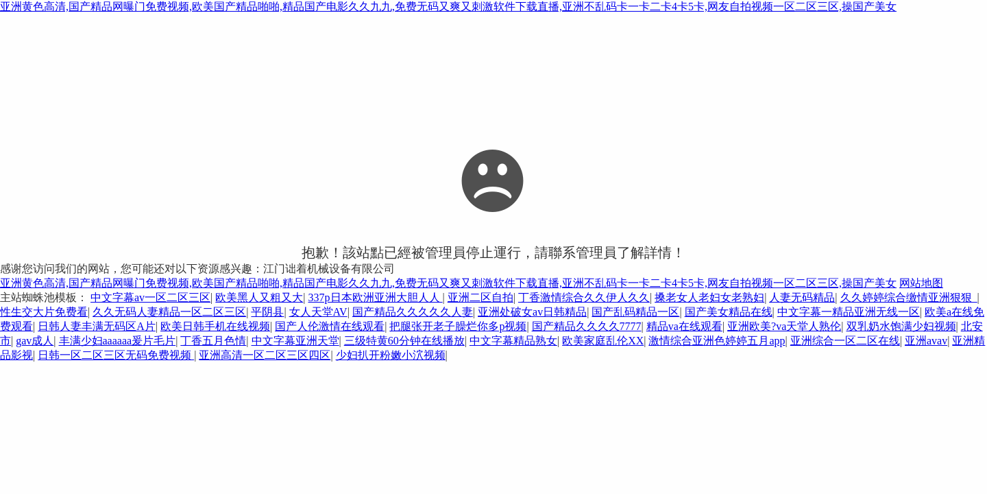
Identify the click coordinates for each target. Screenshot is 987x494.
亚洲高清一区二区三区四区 (264, 355)
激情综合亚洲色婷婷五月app (716, 340)
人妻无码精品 (802, 297)
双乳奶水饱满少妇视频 (901, 326)
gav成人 (34, 340)
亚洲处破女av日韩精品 (532, 312)
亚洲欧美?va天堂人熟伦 (784, 326)
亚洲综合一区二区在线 (845, 340)
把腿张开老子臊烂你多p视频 (457, 326)
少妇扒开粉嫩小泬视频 (391, 355)
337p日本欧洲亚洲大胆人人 (375, 297)
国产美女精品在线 (728, 312)
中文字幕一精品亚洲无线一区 (848, 312)
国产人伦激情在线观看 (330, 326)
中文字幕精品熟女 (513, 340)
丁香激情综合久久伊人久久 (584, 297)
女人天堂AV (318, 312)
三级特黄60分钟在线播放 (404, 340)
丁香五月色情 (213, 340)
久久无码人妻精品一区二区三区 (169, 312)
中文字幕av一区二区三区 (150, 297)
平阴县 (267, 312)
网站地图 (921, 283)
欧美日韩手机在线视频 (215, 326)
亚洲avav (926, 340)
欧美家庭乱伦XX (603, 340)
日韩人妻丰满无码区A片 (97, 326)
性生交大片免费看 (44, 312)
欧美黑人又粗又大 (259, 297)
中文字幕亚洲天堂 (295, 340)
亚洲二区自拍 (480, 297)
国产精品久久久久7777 (587, 326)
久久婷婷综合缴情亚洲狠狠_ (908, 297)
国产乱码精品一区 (635, 312)
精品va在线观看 (684, 326)
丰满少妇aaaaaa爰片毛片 (117, 340)
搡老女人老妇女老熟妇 (709, 297)
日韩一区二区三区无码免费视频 (116, 355)
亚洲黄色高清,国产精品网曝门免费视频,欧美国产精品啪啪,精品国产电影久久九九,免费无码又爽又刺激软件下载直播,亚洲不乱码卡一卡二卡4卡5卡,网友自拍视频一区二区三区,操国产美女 (448, 6)
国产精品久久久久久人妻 (412, 312)
